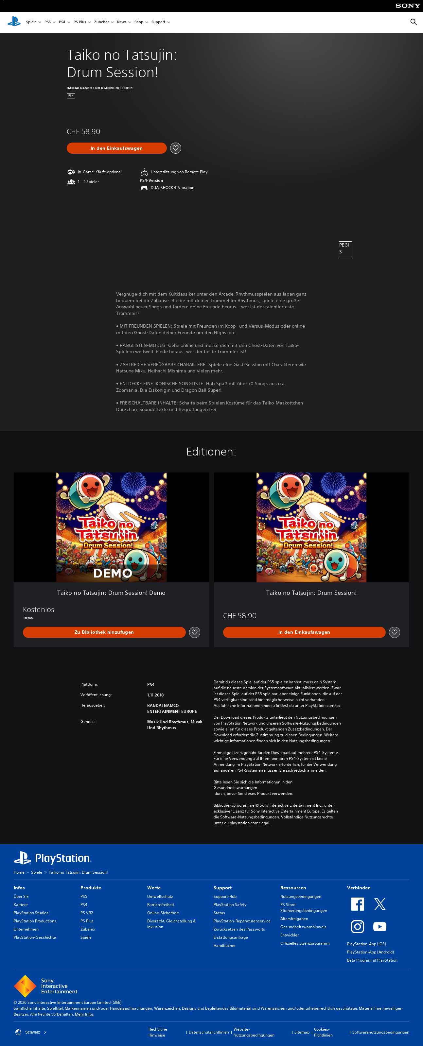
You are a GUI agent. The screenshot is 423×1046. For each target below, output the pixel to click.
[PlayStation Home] (14, 22)
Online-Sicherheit (163, 913)
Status (219, 913)
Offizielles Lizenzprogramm (305, 943)
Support (158, 22)
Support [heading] (223, 888)
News (121, 22)
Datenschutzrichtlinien (209, 1032)
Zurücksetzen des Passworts (239, 929)
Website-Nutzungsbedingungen (254, 1032)
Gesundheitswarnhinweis (303, 927)
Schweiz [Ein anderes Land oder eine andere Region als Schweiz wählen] (31, 1032)
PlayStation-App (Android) (370, 952)
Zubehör (101, 22)
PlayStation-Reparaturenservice (242, 921)
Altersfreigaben (294, 918)
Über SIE (21, 896)
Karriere (21, 904)
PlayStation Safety (230, 904)
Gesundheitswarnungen (235, 787)
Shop (138, 22)
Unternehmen (26, 929)
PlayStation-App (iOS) (366, 944)
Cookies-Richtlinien (323, 1032)
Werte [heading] (154, 888)
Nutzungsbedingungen (300, 896)
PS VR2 (86, 913)
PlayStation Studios (31, 913)
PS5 (47, 22)
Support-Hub (225, 896)
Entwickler (289, 935)
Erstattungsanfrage (231, 937)
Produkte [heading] (90, 888)
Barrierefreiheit (160, 904)
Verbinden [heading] (359, 888)
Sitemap (301, 1032)
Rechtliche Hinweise (158, 1032)
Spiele (31, 22)
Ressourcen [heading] (293, 888)
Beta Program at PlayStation (372, 960)
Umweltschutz (160, 896)
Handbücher (225, 945)
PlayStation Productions (35, 921)
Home (19, 872)
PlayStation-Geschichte (35, 937)
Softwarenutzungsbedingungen (380, 1032)
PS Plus (80, 22)
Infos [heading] (19, 888)
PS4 (62, 22)
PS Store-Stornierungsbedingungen (303, 907)
